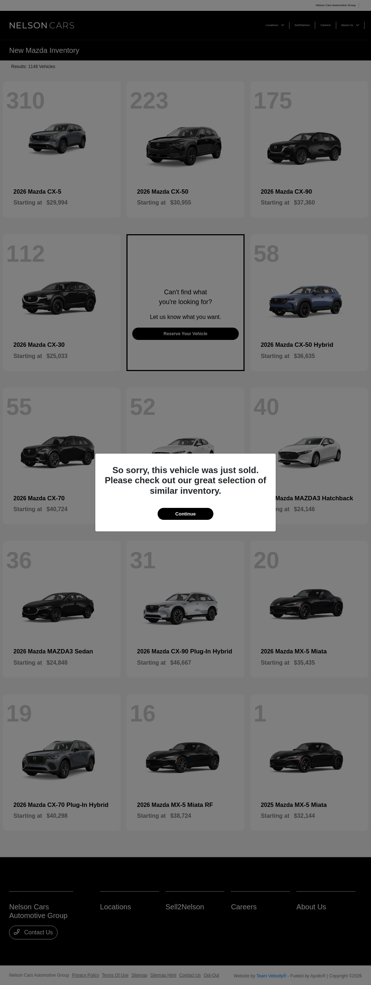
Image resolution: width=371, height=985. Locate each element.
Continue (185, 514)
